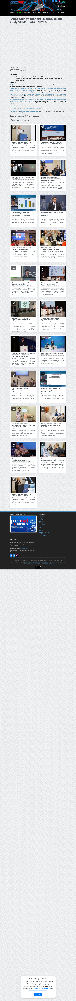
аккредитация (17, 108)
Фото (59, 12)
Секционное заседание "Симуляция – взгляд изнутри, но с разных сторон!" (51, 178)
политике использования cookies (38, 990)
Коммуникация (14, 14)
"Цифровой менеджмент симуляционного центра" (25, 84)
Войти (63, 1)
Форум (41, 527)
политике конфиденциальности (42, 988)
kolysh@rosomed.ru (23, 551)
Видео (63, 12)
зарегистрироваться (29, 112)
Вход (40, 533)
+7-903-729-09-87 (19, 547)
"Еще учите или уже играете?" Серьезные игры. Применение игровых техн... (51, 143)
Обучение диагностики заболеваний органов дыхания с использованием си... (23, 425)
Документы (47, 12)
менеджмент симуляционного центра (31, 108)
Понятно (38, 994)
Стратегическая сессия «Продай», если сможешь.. (50, 248)
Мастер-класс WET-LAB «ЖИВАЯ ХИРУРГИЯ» (23, 178)
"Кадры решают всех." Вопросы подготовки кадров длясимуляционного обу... (52, 284)
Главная (12, 12)
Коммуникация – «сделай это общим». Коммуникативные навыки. (51, 425)
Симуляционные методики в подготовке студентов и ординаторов (51, 390)
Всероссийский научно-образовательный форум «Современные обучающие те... (23, 319)
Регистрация (42, 535)
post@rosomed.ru (24, 548)
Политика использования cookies (45, 563)
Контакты (22, 14)
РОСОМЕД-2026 (19, 12)
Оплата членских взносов (45, 532)
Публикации (42, 524)
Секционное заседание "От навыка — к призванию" (21, 248)
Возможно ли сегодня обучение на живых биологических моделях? (52, 214)
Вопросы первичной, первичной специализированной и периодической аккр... (23, 354)
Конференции (27, 12)
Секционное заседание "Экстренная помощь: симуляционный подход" (21, 460)
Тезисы (41, 521)
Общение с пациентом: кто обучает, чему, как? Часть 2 (21, 142)
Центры (40, 12)
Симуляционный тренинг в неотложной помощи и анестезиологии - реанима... (22, 214)
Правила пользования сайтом (35, 562)
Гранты (54, 12)
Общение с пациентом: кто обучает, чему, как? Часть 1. (21, 494)
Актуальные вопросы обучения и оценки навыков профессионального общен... (23, 284)
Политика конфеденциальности (50, 562)
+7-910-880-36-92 (27, 547)
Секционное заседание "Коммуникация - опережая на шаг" (22, 390)
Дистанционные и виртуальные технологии (52, 354)
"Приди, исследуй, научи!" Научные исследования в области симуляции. (50, 319)
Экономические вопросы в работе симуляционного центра (52, 459)
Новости (35, 12)
